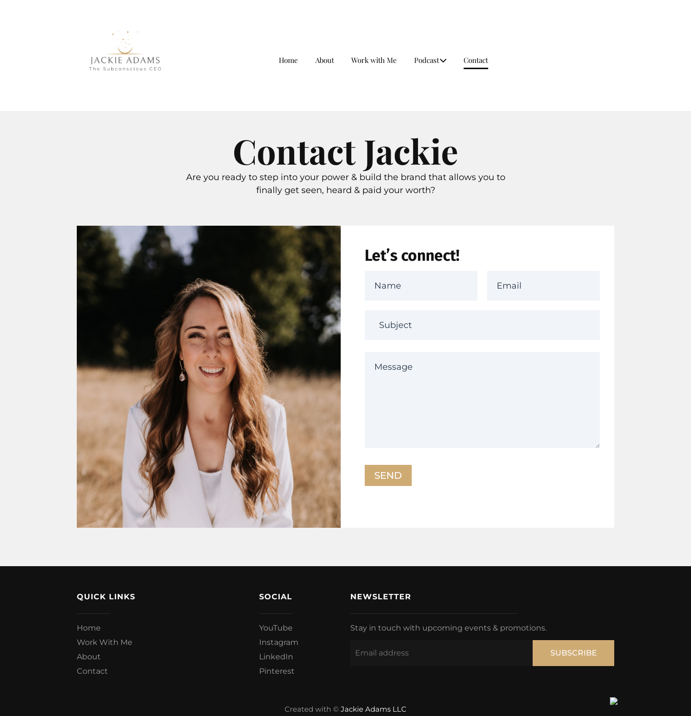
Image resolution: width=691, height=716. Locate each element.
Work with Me (374, 60)
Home (288, 60)
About (324, 60)
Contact (476, 60)
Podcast (430, 60)
